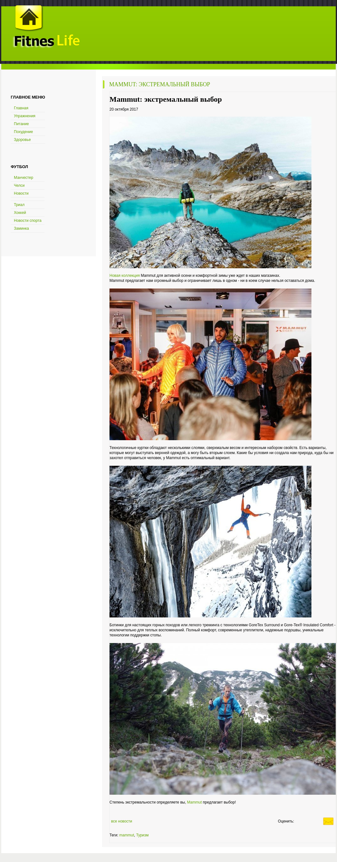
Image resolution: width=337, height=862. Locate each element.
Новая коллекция (124, 275)
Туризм (142, 835)
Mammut (195, 802)
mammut (126, 835)
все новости (121, 821)
